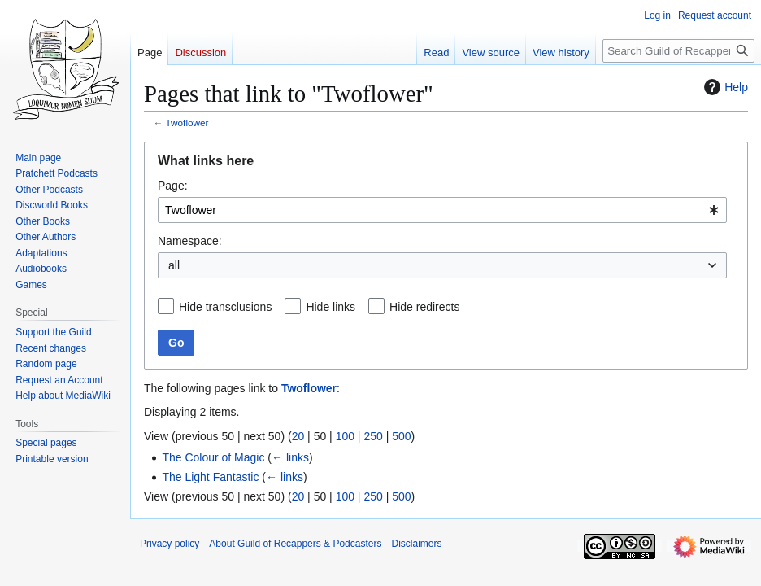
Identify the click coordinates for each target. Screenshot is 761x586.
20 (298, 436)
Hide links (330, 306)
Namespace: (190, 240)
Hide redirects (424, 306)
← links (290, 457)
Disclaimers (416, 543)
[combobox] (442, 210)
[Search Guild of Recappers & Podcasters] (678, 51)
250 (372, 436)
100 (345, 436)
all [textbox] (174, 265)
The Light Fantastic (210, 476)
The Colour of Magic (213, 457)
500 (401, 436)
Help (724, 87)
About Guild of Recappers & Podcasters (295, 543)
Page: (173, 185)
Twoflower (187, 122)
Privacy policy (169, 543)
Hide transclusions (225, 306)
